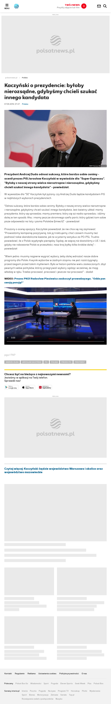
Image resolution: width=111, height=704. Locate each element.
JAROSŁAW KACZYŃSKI (31, 362)
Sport (46, 683)
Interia (25, 691)
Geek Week (80, 683)
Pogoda (54, 683)
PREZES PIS (66, 362)
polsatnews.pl (11, 78)
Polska (25, 78)
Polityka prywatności (69, 673)
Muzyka (59, 699)
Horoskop (75, 691)
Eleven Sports (66, 683)
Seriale (63, 695)
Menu (7, 8)
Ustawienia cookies (47, 673)
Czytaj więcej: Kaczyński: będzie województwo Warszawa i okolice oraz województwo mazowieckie (53, 470)
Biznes (32, 695)
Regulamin (20, 673)
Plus (89, 683)
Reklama (31, 673)
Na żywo (52, 691)
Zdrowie (54, 695)
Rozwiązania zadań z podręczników (37, 699)
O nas (84, 673)
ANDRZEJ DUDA (12, 362)
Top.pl (71, 695)
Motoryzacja (42, 695)
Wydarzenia (94, 691)
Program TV (63, 691)
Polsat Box (98, 683)
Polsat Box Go (21, 683)
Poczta (33, 691)
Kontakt (8, 673)
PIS (46, 362)
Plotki (84, 691)
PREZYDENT (80, 362)
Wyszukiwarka (105, 6)
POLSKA (54, 362)
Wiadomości (35, 683)
